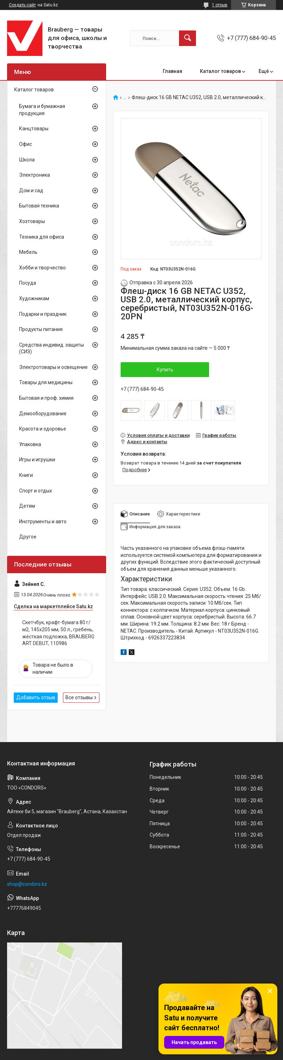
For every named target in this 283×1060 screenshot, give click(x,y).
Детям (27, 506)
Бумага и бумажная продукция (42, 109)
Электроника (34, 175)
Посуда (27, 283)
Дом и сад (31, 190)
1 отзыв (219, 4)
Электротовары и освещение (53, 367)
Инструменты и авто (43, 521)
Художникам (34, 298)
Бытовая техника (39, 206)
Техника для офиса (41, 237)
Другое (27, 537)
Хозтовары (32, 221)
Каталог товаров (220, 71)
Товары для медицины (46, 382)
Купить (165, 369)
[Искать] (187, 38)
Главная (172, 71)
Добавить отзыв (35, 697)
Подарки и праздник (43, 314)
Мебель (28, 252)
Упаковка (30, 444)
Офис (25, 144)
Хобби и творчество (42, 267)
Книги (26, 475)
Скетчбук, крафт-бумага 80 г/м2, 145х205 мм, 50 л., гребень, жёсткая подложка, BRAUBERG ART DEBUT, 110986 (58, 633)
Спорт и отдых (35, 491)
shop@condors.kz (27, 884)
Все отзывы (79, 697)
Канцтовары (33, 128)
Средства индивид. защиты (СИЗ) (51, 348)
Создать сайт (22, 4)
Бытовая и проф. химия (46, 398)
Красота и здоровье (42, 429)
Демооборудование (43, 413)
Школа (27, 160)
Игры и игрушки (37, 459)
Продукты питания (41, 329)
